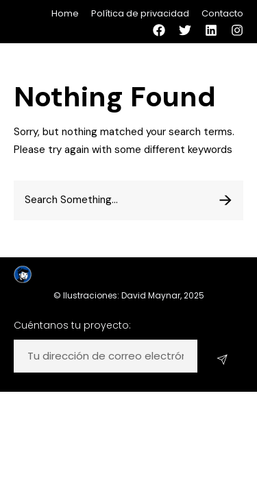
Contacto (222, 13)
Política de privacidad (140, 13)
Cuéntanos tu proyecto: (72, 325)
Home (65, 13)
